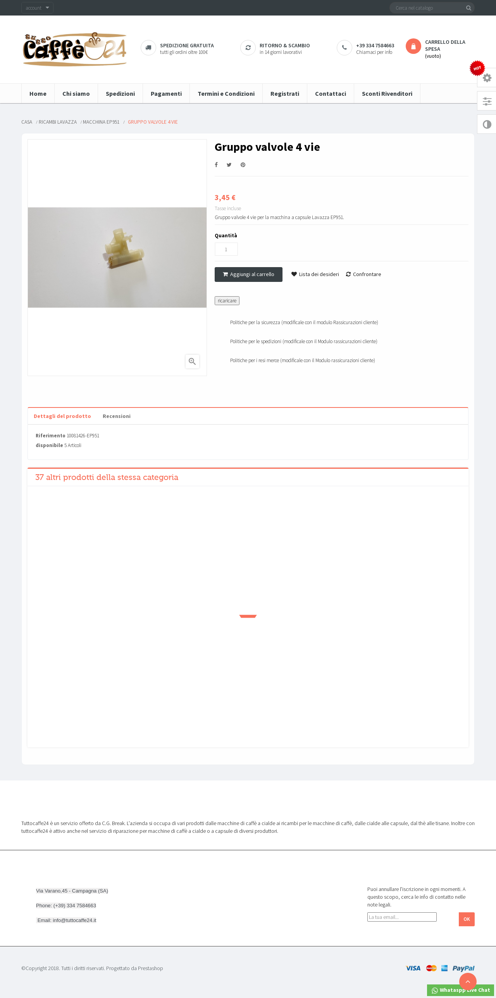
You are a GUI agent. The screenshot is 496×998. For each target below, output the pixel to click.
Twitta (229, 165)
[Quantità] (226, 249)
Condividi (216, 165)
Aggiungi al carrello (248, 274)
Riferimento (50, 435)
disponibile (49, 445)
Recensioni (117, 416)
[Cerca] (432, 8)
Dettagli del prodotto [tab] (62, 416)
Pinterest (243, 165)
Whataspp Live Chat (460, 990)
